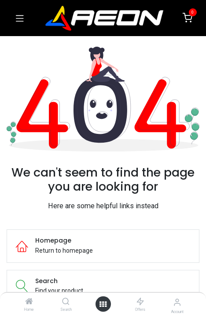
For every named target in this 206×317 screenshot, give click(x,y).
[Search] (66, 302)
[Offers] (140, 302)
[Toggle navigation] (20, 18)
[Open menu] (103, 304)
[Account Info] (177, 302)
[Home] (29, 302)
